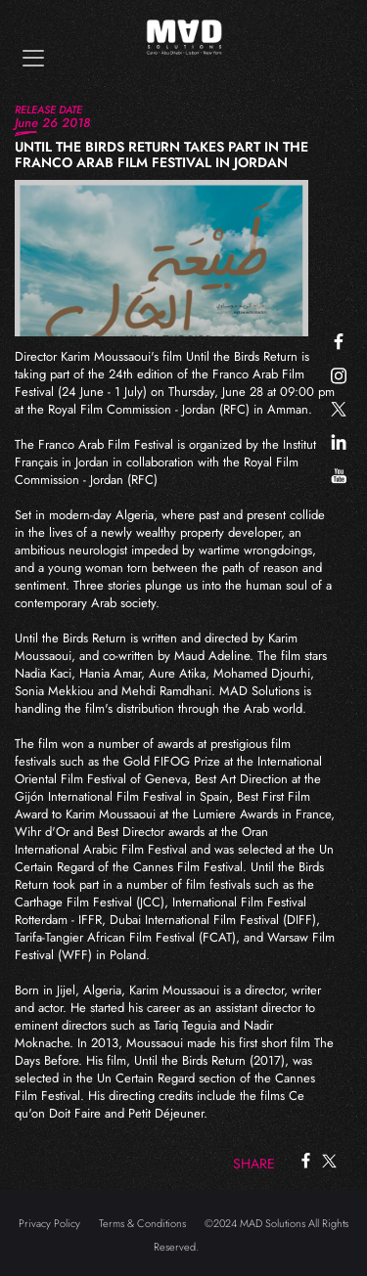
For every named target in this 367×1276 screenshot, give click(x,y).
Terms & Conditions (142, 1223)
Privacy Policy (49, 1223)
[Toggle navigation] (33, 58)
